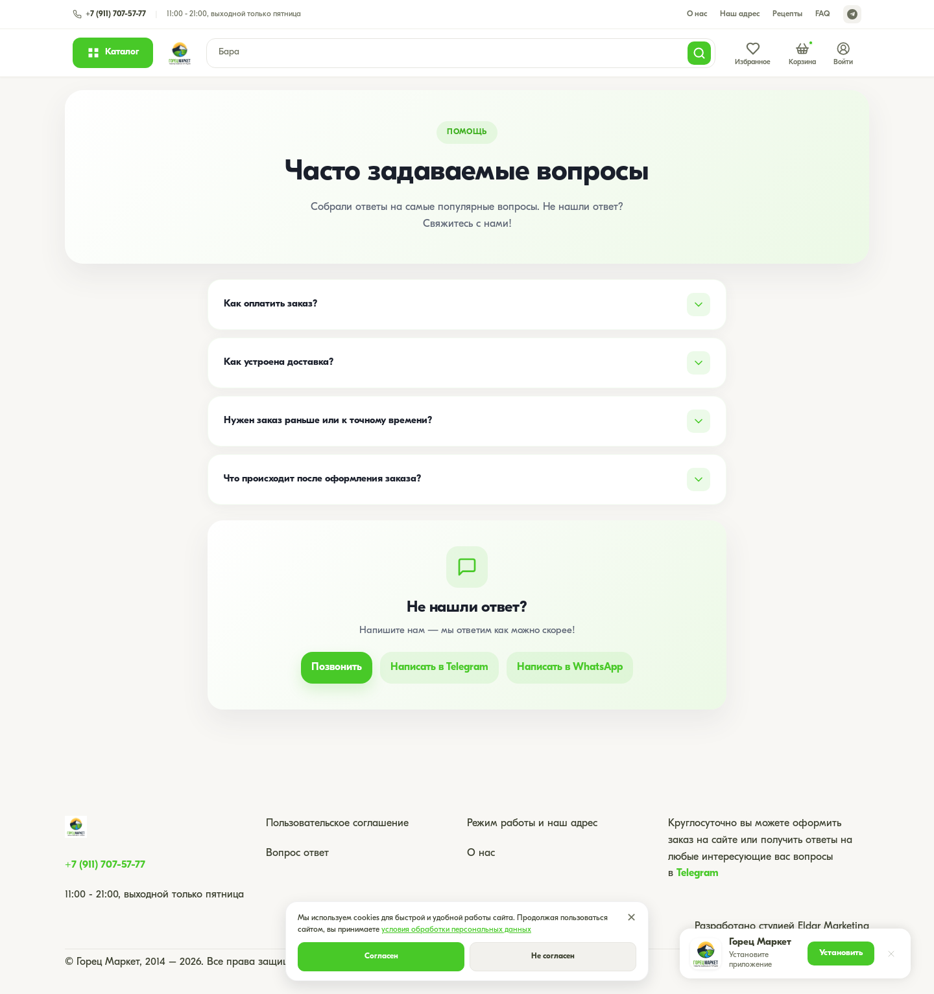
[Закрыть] (891, 954)
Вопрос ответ (297, 853)
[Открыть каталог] (113, 52)
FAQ (822, 14)
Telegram (698, 873)
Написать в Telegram (439, 667)
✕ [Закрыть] (631, 918)
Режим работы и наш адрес (532, 823)
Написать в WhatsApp (570, 667)
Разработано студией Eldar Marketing (782, 926)
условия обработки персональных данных (456, 930)
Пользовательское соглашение (337, 823)
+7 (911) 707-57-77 (105, 865)
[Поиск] (699, 53)
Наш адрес (740, 14)
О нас (697, 14)
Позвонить (336, 667)
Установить (841, 953)
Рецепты (787, 14)
